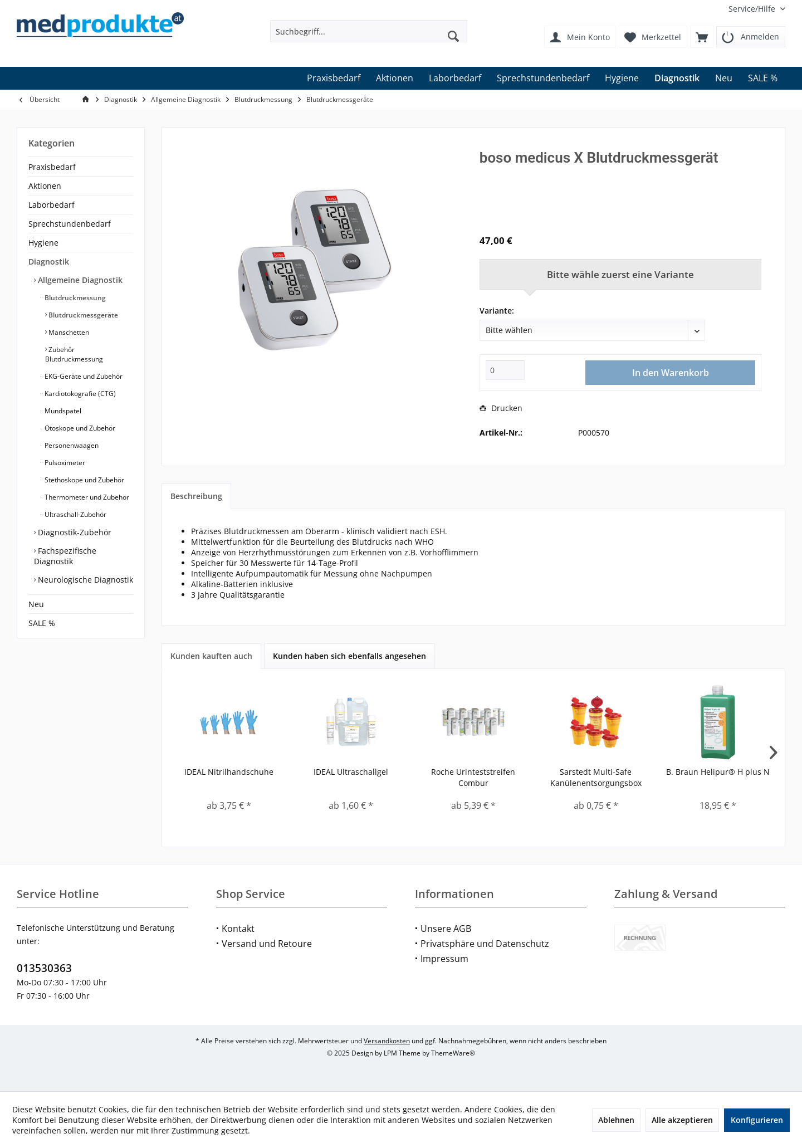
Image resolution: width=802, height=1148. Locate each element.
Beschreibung (196, 496)
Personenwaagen (71, 445)
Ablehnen (616, 1120)
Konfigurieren (757, 1120)
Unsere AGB (445, 928)
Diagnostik (48, 261)
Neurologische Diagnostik (84, 579)
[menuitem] (752, 9)
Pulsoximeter (64, 462)
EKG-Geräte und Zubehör (83, 376)
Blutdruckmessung (74, 297)
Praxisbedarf (52, 167)
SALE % (41, 623)
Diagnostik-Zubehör (73, 532)
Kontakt (238, 928)
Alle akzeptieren (682, 1120)
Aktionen (44, 185)
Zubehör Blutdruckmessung (74, 354)
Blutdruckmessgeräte (82, 315)
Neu (36, 604)
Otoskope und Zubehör (79, 428)
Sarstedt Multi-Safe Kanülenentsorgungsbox (596, 777)
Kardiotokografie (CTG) (79, 393)
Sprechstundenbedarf (69, 223)
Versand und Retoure (267, 943)
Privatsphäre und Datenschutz (484, 943)
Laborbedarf (51, 204)
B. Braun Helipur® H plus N (718, 771)
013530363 (44, 968)
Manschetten (68, 332)
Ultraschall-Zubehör (74, 514)
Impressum (444, 958)
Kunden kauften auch (211, 656)
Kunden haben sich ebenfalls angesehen (349, 656)
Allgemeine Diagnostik (79, 280)
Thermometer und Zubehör (86, 497)
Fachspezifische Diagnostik (65, 555)
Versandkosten (387, 1041)
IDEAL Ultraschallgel (351, 771)
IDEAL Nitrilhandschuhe (228, 771)
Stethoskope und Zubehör (83, 480)
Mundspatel (62, 411)
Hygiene (43, 242)
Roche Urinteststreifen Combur (473, 777)
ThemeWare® (453, 1053)
